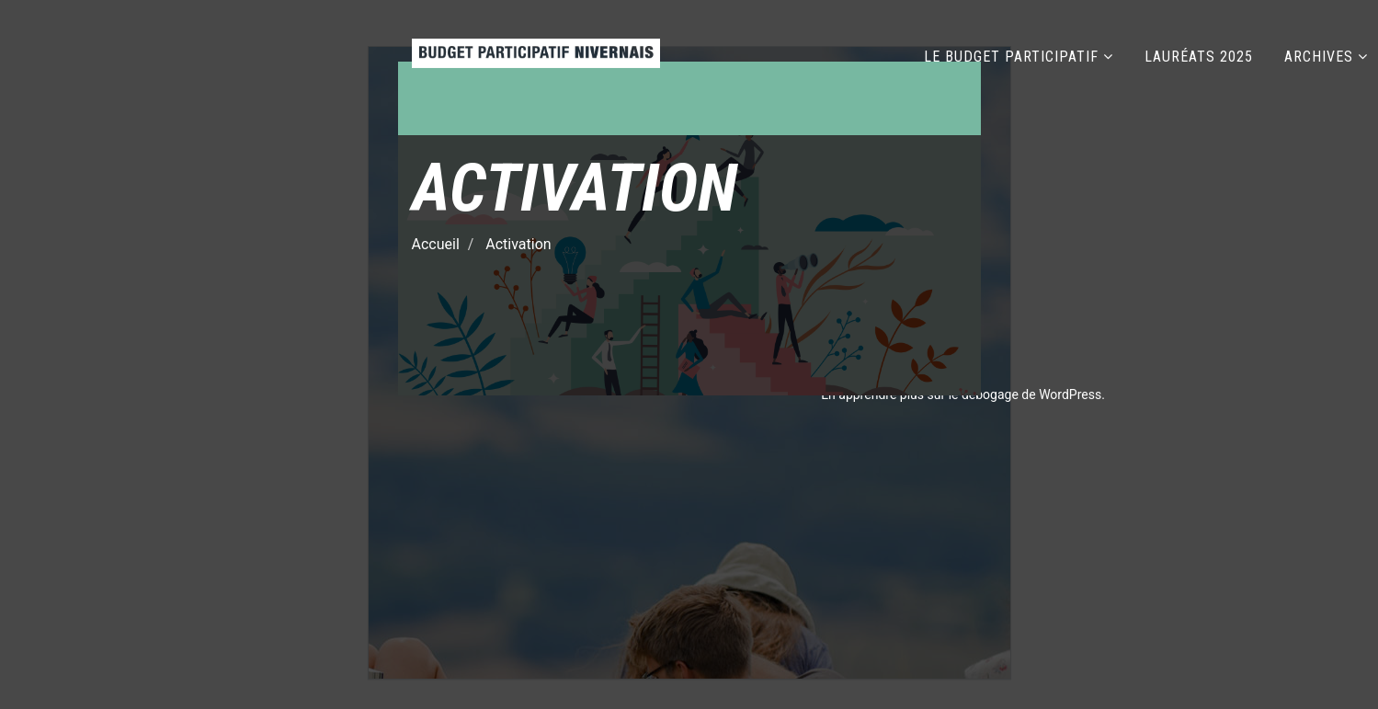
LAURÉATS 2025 (1199, 56)
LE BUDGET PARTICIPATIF (1011, 56)
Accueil (436, 245)
